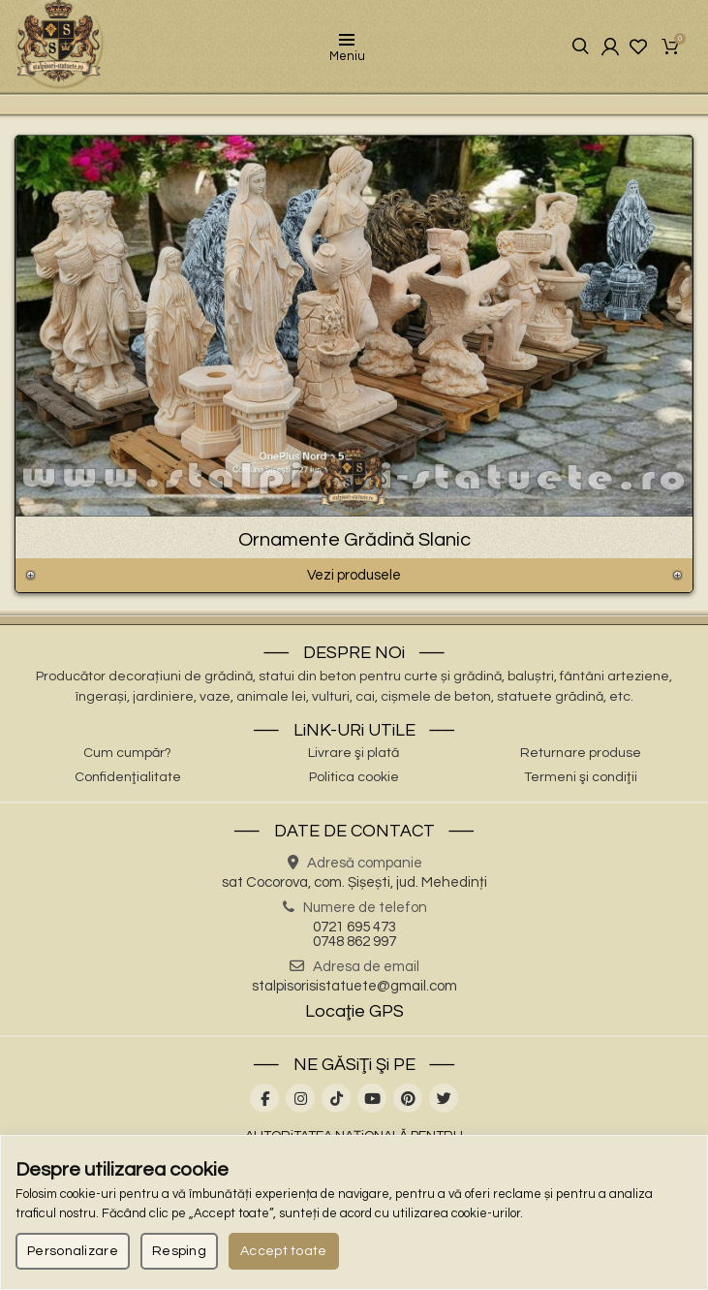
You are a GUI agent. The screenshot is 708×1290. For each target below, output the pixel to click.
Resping (179, 1251)
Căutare (564, 50)
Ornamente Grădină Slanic (354, 545)
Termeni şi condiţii (580, 783)
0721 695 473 (354, 933)
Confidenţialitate (128, 783)
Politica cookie (354, 783)
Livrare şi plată (353, 759)
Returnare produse (580, 759)
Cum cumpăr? (127, 759)
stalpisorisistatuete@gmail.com (354, 992)
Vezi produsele (354, 581)
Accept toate (283, 1251)
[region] (354, 1212)
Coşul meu (672, 49)
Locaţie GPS (354, 1017)
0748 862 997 (354, 947)
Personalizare (72, 1251)
